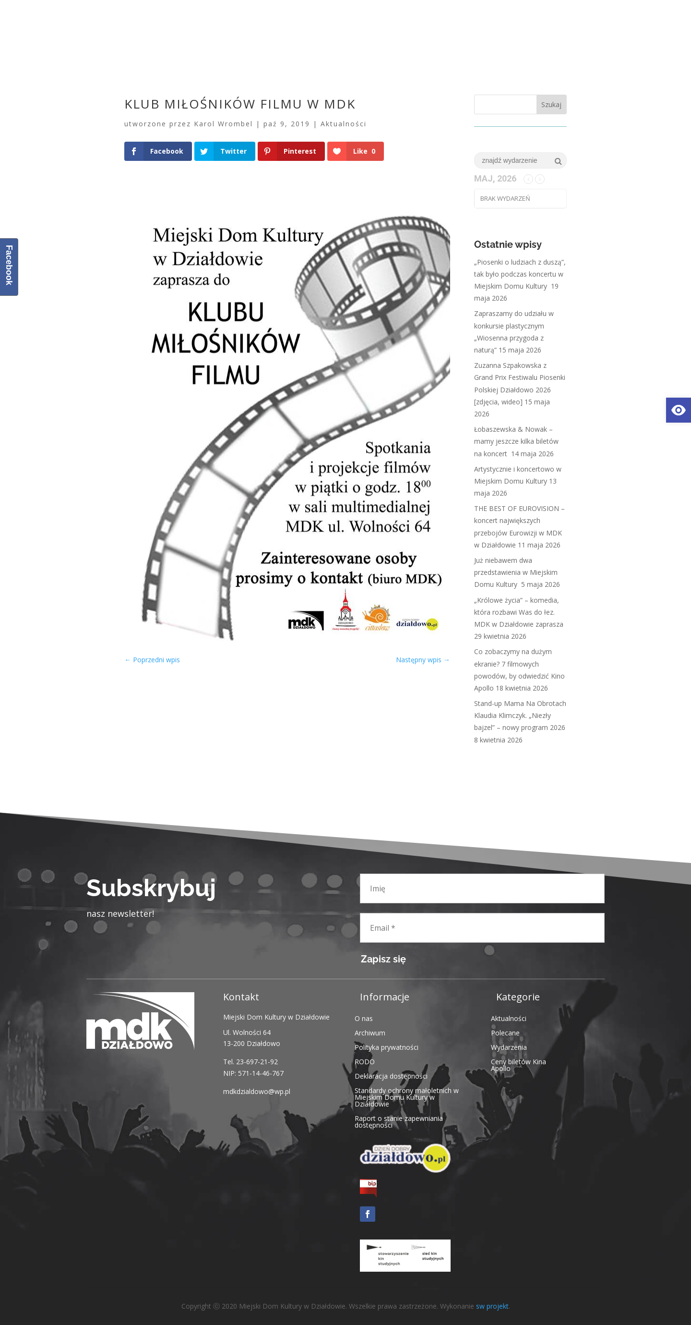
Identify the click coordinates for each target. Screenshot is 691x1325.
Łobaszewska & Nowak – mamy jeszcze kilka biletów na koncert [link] (516, 441)
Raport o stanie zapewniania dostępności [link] (399, 1121)
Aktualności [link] (344, 123)
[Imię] (482, 888)
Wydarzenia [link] (509, 1047)
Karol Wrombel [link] (223, 123)
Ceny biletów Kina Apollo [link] (518, 1064)
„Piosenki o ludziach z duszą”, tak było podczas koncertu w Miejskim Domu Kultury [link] (520, 274)
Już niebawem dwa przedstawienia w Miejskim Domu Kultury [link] (516, 572)
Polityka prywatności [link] (386, 1047)
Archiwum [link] (370, 1032)
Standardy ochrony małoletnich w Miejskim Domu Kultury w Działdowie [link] (407, 1096)
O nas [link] (364, 1018)
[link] (678, 410)
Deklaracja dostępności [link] (391, 1075)
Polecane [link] (505, 1032)
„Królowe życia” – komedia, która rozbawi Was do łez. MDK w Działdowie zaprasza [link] (518, 612)
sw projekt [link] (492, 1306)
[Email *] (482, 928)
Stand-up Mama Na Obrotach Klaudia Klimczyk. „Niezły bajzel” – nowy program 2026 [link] (520, 715)
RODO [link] (365, 1061)
